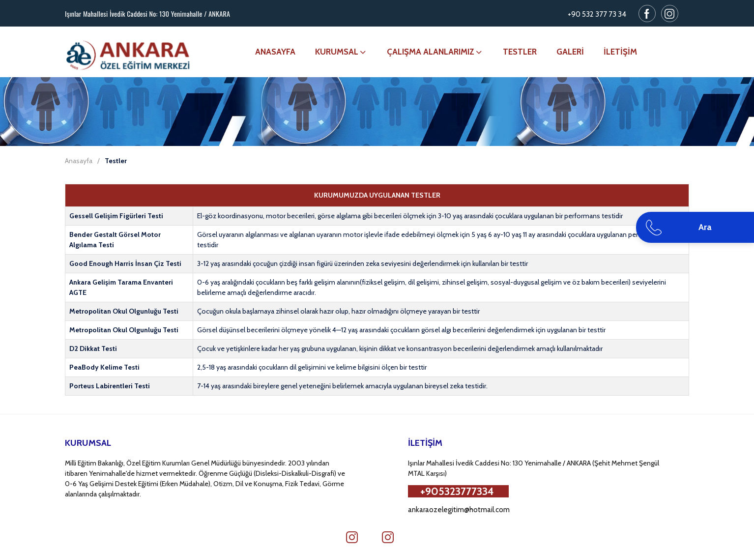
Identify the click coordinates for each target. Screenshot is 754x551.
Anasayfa (78, 160)
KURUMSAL (341, 52)
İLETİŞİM (620, 52)
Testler (116, 160)
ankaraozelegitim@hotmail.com (459, 509)
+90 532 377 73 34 (597, 14)
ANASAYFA (275, 52)
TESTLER (520, 52)
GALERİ (570, 52)
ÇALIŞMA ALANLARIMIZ (435, 52)
